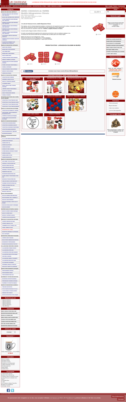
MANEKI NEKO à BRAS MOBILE (8, 53)
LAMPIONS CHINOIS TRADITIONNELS (9, 88)
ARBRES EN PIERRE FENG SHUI (8, 185)
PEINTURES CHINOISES (6, 256)
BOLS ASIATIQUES (5, 233)
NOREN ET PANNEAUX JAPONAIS (8, 59)
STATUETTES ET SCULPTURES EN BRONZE (10, 106)
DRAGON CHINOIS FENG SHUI (8, 165)
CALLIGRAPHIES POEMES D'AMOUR (9, 248)
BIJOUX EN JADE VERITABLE (7, 199)
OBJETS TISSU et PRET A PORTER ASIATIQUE (9, 86)
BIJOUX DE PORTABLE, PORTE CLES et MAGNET (10, 202)
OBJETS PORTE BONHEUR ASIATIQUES (9, 268)
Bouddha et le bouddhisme (7, 384)
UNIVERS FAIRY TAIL (6, 142)
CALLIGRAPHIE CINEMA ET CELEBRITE (9, 258)
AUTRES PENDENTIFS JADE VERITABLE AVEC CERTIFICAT (10, 20)
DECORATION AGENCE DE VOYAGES (9, 325)
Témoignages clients (115, 114)
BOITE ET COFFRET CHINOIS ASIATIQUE (10, 211)
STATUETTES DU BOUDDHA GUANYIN (9, 125)
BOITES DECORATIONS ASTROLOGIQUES (10, 294)
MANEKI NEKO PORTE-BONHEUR (8, 49)
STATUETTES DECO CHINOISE (8, 77)
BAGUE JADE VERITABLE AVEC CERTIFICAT (10, 17)
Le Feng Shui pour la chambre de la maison (9, 378)
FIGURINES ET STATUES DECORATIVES (9, 276)
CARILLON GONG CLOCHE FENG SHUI (9, 181)
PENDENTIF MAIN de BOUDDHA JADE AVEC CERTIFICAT (10, 39)
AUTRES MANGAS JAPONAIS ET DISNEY (10, 151)
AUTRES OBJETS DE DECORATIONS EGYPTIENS (9, 118)
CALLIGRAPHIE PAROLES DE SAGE (9, 260)
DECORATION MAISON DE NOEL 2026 (9, 313)
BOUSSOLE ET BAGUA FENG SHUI (8, 179)
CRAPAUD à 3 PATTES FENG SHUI (8, 163)
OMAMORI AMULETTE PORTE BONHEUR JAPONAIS (10, 62)
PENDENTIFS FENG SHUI (7, 171)
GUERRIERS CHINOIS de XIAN (8, 79)
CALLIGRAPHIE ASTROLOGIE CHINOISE (10, 252)
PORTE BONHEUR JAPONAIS (7, 270)
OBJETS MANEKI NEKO (6, 55)
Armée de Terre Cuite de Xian (7, 375)
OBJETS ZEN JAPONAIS (6, 47)
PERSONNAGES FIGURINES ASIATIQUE (9, 280)
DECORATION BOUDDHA (7, 133)
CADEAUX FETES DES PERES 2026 (8, 321)
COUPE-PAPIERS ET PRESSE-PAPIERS (9, 290)
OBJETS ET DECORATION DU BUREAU (9, 284)
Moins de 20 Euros (7, 301)
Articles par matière (10, 329)
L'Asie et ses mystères (114, 108)
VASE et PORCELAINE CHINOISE (8, 92)
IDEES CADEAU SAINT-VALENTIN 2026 (9, 317)
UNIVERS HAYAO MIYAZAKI (7, 140)
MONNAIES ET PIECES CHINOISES (8, 169)
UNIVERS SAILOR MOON (7, 144)
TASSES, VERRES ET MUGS (7, 227)
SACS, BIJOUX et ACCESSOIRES (113, 43)
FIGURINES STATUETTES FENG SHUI (9, 183)
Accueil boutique (6, 6)
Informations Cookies (6, 361)
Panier (115, 6)
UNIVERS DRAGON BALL (7, 157)
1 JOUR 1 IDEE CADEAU (32, 114)
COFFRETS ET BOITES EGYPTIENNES (9, 115)
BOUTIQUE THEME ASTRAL (112, 49)
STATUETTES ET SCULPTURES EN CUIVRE (10, 102)
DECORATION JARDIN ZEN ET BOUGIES (9, 235)
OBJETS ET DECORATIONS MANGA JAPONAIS (9, 136)
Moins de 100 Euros (7, 304)
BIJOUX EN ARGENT (6, 207)
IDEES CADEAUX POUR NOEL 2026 (8, 311)
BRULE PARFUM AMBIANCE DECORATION (10, 239)
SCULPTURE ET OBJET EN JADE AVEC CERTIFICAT (9, 36)
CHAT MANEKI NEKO (6, 51)
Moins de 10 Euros (7, 300)
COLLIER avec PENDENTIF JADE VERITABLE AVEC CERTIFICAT (8, 43)
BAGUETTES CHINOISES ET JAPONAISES (10, 231)
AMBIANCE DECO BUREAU (7, 292)
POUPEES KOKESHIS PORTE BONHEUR (10, 57)
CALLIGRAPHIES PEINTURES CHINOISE (9, 246)
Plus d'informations (118, 396)
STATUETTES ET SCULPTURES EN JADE (10, 100)
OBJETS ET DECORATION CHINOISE (32, 96)
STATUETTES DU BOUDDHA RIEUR (9, 123)
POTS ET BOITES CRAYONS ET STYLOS (9, 288)
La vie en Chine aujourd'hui (115, 110)
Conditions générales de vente (8, 364)
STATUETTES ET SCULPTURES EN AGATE (10, 104)
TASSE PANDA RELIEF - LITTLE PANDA (10, 351)
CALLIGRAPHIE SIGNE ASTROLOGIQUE (9, 254)
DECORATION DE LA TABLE (39, 6)
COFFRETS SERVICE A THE (7, 223)
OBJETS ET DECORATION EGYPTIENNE (9, 108)
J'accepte (121, 399)
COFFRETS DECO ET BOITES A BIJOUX (9, 209)
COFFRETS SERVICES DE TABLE (8, 221)
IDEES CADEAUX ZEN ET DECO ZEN (114, 47)
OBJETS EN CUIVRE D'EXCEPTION (113, 39)
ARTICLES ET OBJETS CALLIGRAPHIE (9, 266)
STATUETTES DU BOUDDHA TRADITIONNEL (10, 127)
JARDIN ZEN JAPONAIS (6, 73)
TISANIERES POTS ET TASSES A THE (9, 225)
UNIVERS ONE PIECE (6, 146)
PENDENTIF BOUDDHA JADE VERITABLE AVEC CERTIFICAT (10, 23)
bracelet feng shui (6, 191)
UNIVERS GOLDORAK (6, 153)
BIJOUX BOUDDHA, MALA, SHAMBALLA (10, 197)
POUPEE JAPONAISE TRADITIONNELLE (9, 64)
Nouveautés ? (10, 336)
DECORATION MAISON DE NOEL (76, 78)
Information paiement (6, 366)
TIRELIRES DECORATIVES (7, 286)
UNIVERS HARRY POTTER (7, 155)
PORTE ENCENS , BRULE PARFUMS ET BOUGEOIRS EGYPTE (9, 113)
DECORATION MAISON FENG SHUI (8, 173)
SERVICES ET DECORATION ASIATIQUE (22, 6)
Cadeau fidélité (4, 367)
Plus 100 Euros (6, 305)
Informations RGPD (5, 360)
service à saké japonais (7, 71)
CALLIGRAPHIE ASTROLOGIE (8, 250)
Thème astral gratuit (113, 103)
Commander (121, 6)
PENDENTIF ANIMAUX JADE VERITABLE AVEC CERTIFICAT (10, 33)
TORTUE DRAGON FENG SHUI (8, 167)
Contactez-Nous (4, 368)
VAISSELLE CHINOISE (54, 114)
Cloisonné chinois (6, 83)
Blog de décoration (113, 105)
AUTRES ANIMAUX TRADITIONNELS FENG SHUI (10, 176)
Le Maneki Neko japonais (6, 373)
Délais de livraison (5, 359)
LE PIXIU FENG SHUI (6, 187)
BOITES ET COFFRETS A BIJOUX (8, 215)
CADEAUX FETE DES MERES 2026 (8, 319)
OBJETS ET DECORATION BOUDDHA (9, 121)
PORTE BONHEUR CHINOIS (7, 272)
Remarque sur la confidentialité (8, 363)
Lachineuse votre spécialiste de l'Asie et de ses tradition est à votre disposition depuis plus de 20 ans (64, 2)
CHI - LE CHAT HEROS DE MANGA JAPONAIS (10, 138)
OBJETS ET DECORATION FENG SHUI (9, 159)
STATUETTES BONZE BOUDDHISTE (9, 129)
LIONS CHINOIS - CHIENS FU (7, 189)
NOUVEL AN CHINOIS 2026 (54, 96)
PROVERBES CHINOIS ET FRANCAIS (9, 264)
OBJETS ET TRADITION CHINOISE (76, 96)
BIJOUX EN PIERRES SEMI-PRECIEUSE (9, 195)
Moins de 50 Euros (7, 303)
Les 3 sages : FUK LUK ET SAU (8, 161)
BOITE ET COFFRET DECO (7, 213)
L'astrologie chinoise (5, 386)
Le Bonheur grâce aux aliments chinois (9, 376)
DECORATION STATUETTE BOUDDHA (9, 278)
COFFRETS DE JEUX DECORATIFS (8, 217)
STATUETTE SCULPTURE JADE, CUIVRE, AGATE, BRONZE (10, 98)
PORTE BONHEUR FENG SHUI (8, 274)
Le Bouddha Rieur (5, 380)
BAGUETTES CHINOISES (7, 90)
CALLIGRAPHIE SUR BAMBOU (8, 262)
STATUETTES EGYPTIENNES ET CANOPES (10, 110)
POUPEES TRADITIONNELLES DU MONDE (115, 51)
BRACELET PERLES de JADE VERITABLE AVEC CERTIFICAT (10, 15)
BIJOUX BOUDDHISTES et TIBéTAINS (9, 131)
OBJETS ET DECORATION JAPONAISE (9, 45)
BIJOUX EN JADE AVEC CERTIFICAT (9, 11)
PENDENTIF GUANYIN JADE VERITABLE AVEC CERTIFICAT (10, 30)
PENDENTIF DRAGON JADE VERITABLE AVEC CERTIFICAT (9, 26)
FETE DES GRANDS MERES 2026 (8, 323)
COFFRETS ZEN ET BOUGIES (7, 237)
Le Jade (3, 381)
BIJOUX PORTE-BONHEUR (7, 193)
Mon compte (108, 6)
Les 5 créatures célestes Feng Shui (9, 383)
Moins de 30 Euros (7, 302)
